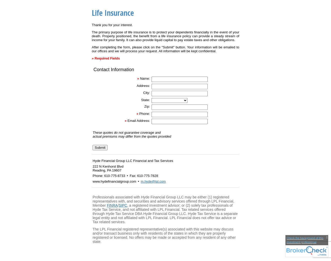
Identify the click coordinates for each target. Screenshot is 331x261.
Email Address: (138, 121)
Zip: (147, 106)
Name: (145, 78)
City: (146, 93)
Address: (143, 86)
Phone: (144, 114)
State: (145, 100)
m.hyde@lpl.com (153, 181)
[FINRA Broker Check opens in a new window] (306, 246)
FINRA (112, 205)
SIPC (123, 205)
